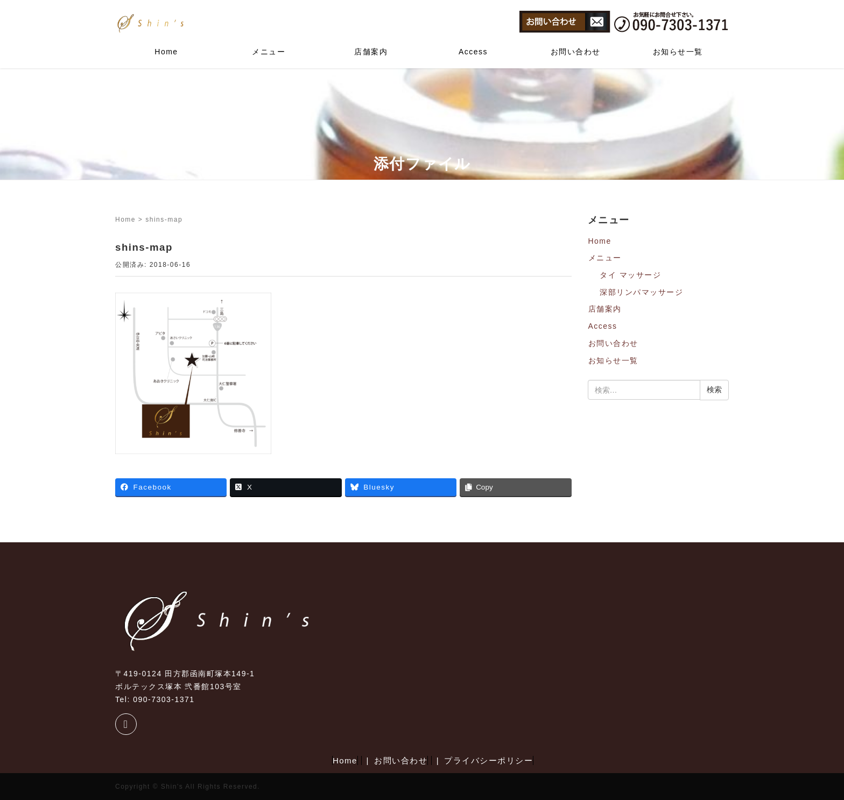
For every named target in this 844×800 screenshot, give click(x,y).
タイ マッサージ (630, 275)
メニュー (268, 51)
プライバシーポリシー (488, 760)
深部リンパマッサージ (641, 292)
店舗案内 (371, 51)
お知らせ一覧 (678, 51)
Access (473, 51)
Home (166, 51)
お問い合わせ (576, 51)
